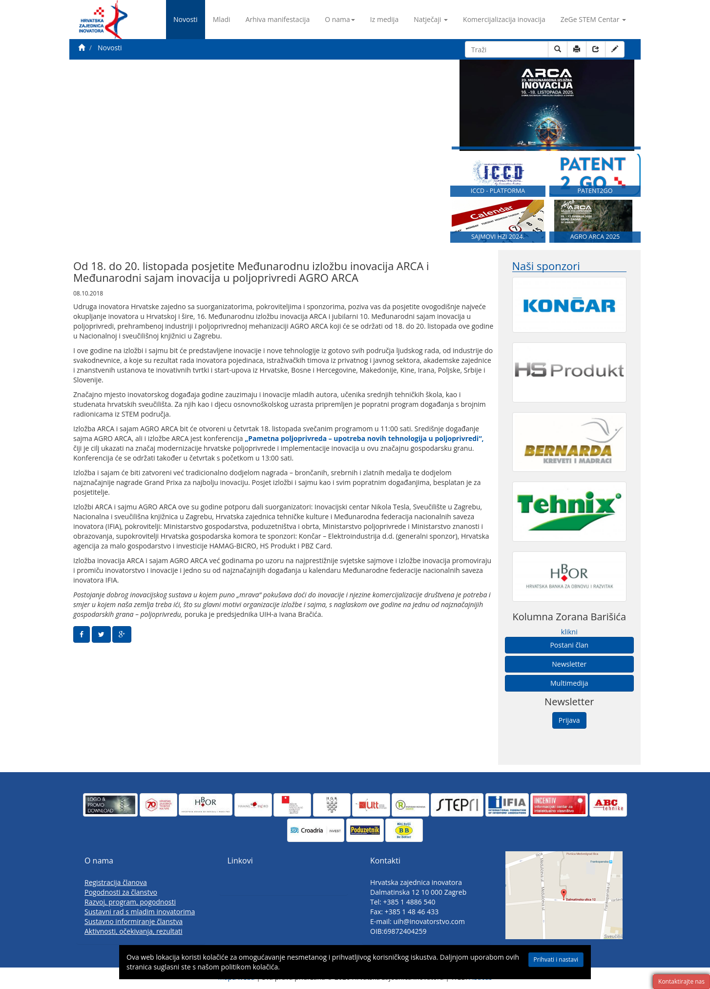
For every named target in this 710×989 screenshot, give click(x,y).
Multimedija (569, 683)
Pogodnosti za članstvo (120, 892)
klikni (569, 631)
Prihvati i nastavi (556, 959)
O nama (340, 19)
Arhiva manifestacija (278, 19)
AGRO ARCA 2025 (595, 236)
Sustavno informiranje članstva (133, 921)
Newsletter (569, 664)
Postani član (569, 645)
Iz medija (384, 19)
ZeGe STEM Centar (593, 19)
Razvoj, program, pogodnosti (130, 901)
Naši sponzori (546, 266)
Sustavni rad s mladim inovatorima (139, 911)
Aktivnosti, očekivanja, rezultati (133, 931)
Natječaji (431, 19)
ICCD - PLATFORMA (498, 191)
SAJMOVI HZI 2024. (497, 236)
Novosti (185, 19)
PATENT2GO (594, 191)
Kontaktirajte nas (681, 981)
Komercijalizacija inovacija (504, 19)
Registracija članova (115, 882)
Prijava (569, 720)
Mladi (221, 19)
